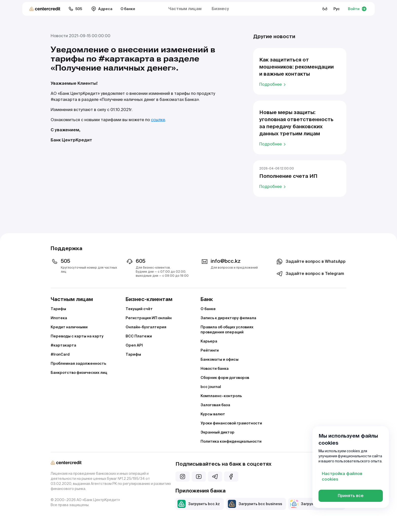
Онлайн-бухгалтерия (146, 327)
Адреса (101, 8)
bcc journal (211, 386)
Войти (357, 8)
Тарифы (58, 309)
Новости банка (215, 368)
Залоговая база (215, 405)
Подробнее (273, 84)
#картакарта (63, 345)
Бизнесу (220, 8)
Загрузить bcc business (255, 504)
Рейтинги (210, 350)
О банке (128, 9)
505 (75, 8)
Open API (134, 345)
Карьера (209, 341)
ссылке (158, 119)
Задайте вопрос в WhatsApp (310, 261)
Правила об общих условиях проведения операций (227, 329)
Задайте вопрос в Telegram (309, 274)
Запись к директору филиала (228, 318)
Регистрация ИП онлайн (149, 318)
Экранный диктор (217, 432)
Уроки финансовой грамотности (231, 423)
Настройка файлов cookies (342, 476)
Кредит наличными (69, 327)
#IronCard (60, 354)
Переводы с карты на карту (77, 336)
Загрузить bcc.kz (198, 504)
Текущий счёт (139, 309)
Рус (336, 9)
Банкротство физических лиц (79, 372)
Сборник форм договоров (225, 377)
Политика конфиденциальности (231, 441)
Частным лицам (185, 8)
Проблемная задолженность (78, 363)
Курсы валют (213, 414)
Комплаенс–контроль (221, 396)
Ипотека (59, 318)
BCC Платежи (139, 336)
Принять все (351, 495)
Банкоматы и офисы (220, 359)
